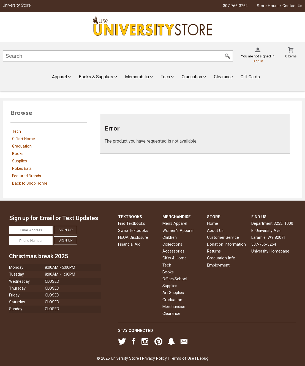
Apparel (61, 76)
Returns (214, 251)
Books (17, 153)
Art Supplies (173, 292)
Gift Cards (250, 76)
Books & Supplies (98, 76)
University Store (17, 5)
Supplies (19, 161)
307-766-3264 (235, 6)
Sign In (258, 61)
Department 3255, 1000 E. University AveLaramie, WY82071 (272, 230)
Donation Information (226, 244)
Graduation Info (221, 258)
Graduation (194, 76)
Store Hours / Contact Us (279, 6)
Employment (218, 265)
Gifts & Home (174, 258)
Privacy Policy (154, 358)
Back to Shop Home (29, 183)
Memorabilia (139, 76)
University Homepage (270, 251)
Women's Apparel (178, 230)
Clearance (223, 76)
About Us (215, 230)
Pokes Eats (22, 168)
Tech (167, 76)
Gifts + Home (23, 139)
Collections (172, 244)
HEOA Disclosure (133, 237)
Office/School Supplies (174, 282)
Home (212, 223)
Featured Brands (26, 176)
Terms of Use (182, 358)
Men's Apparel (174, 223)
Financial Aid (129, 244)
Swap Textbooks (133, 230)
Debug (202, 358)
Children (169, 237)
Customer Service (223, 237)
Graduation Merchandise (173, 303)
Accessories (173, 251)
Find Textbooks (131, 223)
